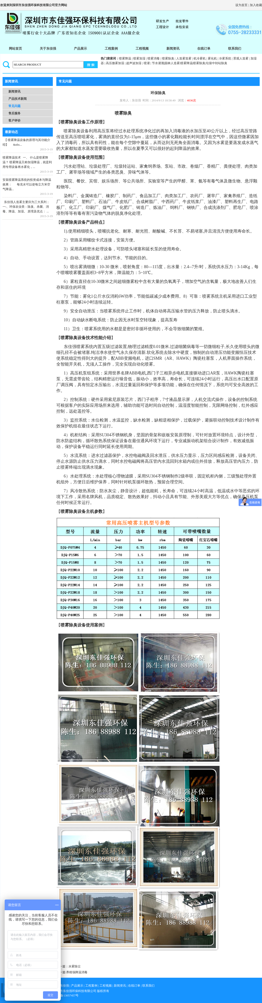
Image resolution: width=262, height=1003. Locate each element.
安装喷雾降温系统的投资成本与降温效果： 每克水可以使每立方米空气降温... (27, 184)
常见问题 (14, 106)
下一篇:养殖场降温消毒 (72, 972)
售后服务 (14, 113)
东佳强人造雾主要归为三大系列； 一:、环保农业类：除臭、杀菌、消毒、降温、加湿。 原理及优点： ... (26, 206)
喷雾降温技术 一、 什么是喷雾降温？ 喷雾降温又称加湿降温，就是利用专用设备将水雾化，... (27, 162)
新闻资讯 (14, 91)
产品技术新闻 (17, 98)
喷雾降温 (125, 58)
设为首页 (241, 5)
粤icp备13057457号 (66, 995)
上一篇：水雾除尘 (68, 966)
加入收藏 (256, 5)
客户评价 (14, 120)
